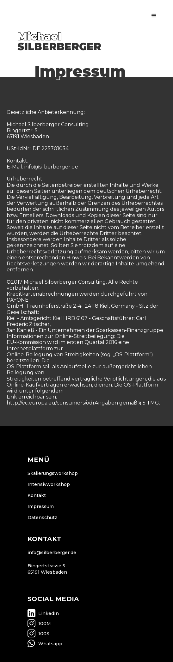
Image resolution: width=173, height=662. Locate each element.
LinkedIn (48, 613)
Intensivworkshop (49, 484)
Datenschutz (42, 517)
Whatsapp (50, 644)
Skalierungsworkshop (53, 473)
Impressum (41, 506)
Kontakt (37, 495)
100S (43, 633)
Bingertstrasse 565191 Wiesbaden (47, 569)
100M (44, 623)
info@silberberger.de (52, 552)
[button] (154, 15)
